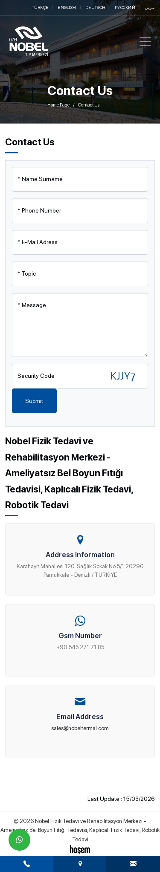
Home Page (58, 105)
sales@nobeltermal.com (80, 728)
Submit (34, 400)
